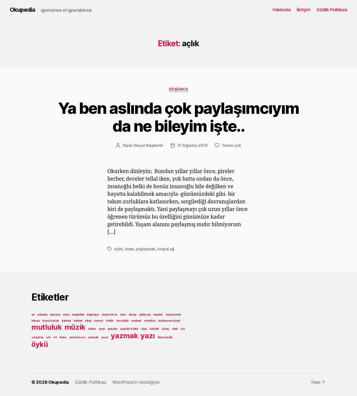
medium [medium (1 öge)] (136, 320)
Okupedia (22, 10)
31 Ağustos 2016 (192, 145)
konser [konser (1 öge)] (98, 320)
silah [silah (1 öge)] (175, 328)
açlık (118, 248)
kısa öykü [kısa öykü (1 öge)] (122, 320)
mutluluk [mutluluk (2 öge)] (46, 327)
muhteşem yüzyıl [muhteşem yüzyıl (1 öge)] (169, 320)
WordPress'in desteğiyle (136, 382)
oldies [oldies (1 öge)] (92, 328)
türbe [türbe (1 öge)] (62, 337)
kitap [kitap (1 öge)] (88, 320)
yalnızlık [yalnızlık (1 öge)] (93, 337)
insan (129, 248)
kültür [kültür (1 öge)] (110, 320)
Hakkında (282, 9)
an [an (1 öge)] (32, 314)
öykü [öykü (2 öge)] (39, 344)
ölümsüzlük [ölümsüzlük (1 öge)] (165, 337)
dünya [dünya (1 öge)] (133, 314)
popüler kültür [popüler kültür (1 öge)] (129, 328)
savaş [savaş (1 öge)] (165, 328)
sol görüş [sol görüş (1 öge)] (37, 337)
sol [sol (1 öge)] (182, 328)
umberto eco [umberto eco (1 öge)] (77, 337)
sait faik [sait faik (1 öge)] (154, 328)
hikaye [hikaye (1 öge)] (35, 320)
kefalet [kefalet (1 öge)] (78, 320)
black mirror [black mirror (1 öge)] (109, 314)
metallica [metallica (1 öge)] (150, 320)
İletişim (303, 9)
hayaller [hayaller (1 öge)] (158, 314)
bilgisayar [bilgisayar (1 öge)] (93, 314)
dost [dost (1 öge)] (123, 314)
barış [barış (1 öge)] (66, 314)
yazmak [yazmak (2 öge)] (124, 335)
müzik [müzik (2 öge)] (75, 327)
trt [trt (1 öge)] (55, 337)
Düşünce (178, 89)
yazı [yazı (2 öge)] (147, 335)
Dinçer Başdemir (148, 145)
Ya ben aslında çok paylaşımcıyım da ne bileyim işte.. (178, 117)
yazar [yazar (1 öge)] (104, 337)
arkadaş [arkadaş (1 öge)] (42, 314)
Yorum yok (231, 145)
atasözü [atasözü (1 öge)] (55, 314)
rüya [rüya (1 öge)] (144, 328)
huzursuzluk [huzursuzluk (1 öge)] (50, 320)
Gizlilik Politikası (332, 9)
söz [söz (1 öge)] (48, 337)
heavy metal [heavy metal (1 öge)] (173, 314)
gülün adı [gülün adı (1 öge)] (145, 314)
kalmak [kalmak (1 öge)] (66, 320)
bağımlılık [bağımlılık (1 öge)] (78, 314)
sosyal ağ (165, 248)
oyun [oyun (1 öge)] (102, 328)
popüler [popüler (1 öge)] (113, 328)
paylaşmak (145, 248)
